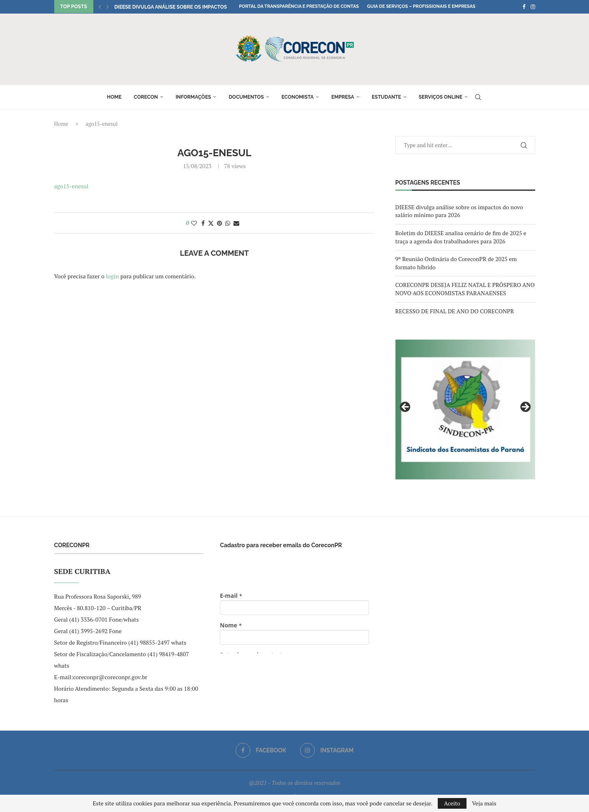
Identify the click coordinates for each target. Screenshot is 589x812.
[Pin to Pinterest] (219, 223)
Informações (193, 97)
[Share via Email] (236, 223)
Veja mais (484, 803)
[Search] (478, 97)
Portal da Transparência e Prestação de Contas (299, 6)
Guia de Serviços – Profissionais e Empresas (421, 6)
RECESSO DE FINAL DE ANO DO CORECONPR (454, 311)
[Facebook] (523, 6)
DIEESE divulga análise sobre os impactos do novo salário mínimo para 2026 (459, 211)
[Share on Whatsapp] (227, 223)
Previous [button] (406, 407)
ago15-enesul (71, 186)
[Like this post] (194, 223)
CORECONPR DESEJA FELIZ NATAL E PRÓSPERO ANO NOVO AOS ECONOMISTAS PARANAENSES (465, 289)
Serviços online (440, 97)
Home (114, 97)
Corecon (146, 97)
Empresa (342, 97)
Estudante (386, 97)
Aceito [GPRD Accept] (452, 803)
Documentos (246, 97)
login (112, 276)
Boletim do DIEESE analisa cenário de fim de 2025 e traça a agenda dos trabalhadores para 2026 (461, 237)
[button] (100, 6)
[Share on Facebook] (203, 223)
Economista (298, 97)
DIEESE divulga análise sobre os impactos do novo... (184, 7)
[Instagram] (533, 6)
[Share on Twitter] (211, 223)
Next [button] (525, 407)
